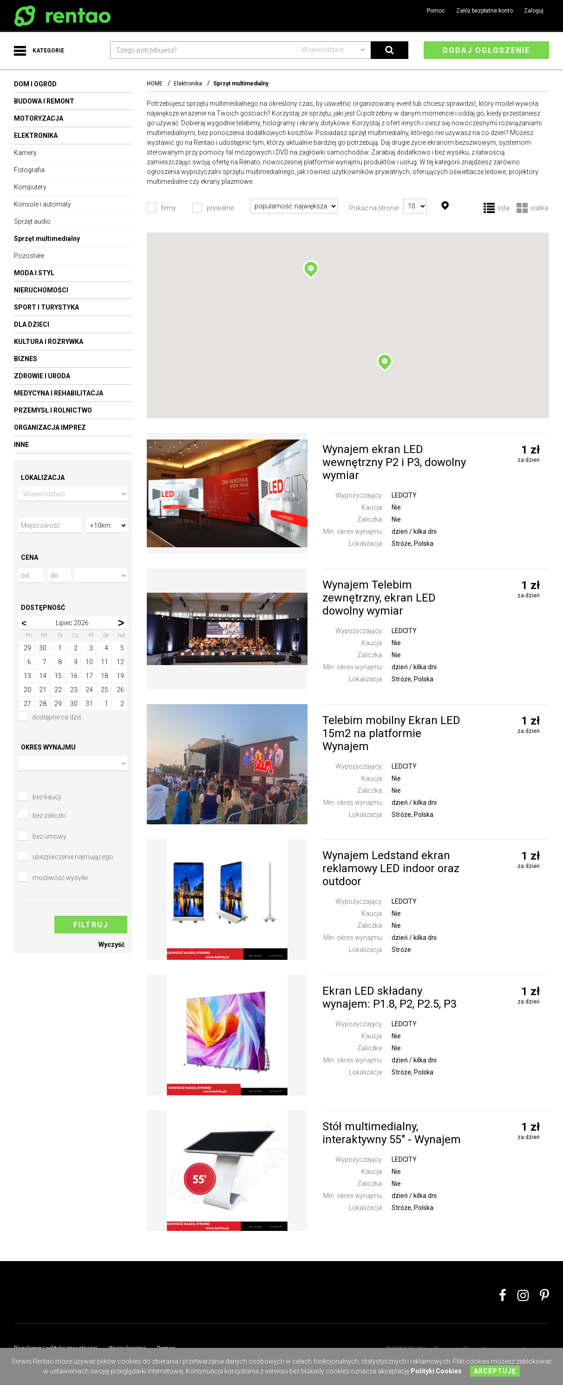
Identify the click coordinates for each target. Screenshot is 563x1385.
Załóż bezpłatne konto (484, 10)
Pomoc (436, 10)
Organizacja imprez (50, 427)
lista (504, 208)
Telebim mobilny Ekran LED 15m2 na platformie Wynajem (391, 733)
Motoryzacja (38, 118)
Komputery (30, 187)
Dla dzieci (31, 324)
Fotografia (29, 170)
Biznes (25, 358)
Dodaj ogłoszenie (486, 50)
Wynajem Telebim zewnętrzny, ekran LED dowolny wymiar (379, 597)
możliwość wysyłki (60, 878)
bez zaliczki (49, 816)
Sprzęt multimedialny (47, 238)
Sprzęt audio (32, 221)
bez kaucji (47, 797)
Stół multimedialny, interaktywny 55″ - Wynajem (391, 1133)
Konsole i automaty (42, 204)
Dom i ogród (35, 84)
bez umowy (49, 837)
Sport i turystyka (46, 307)
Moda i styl (34, 273)
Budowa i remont (44, 101)
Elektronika (36, 135)
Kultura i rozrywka (48, 341)
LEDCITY (404, 495)
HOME (155, 83)
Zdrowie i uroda (42, 376)
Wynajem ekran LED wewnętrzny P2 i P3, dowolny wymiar (394, 462)
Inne (21, 444)
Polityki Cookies (436, 1371)
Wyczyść (111, 945)
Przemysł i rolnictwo (53, 410)
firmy (168, 208)
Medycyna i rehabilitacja (58, 393)
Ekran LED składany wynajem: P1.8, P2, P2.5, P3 (389, 997)
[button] (311, 269)
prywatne (220, 208)
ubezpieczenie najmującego (73, 857)
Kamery (25, 152)
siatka (539, 208)
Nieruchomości (41, 290)
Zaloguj (533, 10)
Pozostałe (29, 255)
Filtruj (90, 925)
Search (389, 50)
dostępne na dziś (50, 717)
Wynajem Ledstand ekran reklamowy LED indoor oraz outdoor (390, 868)
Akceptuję (495, 1371)
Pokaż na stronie (374, 208)
